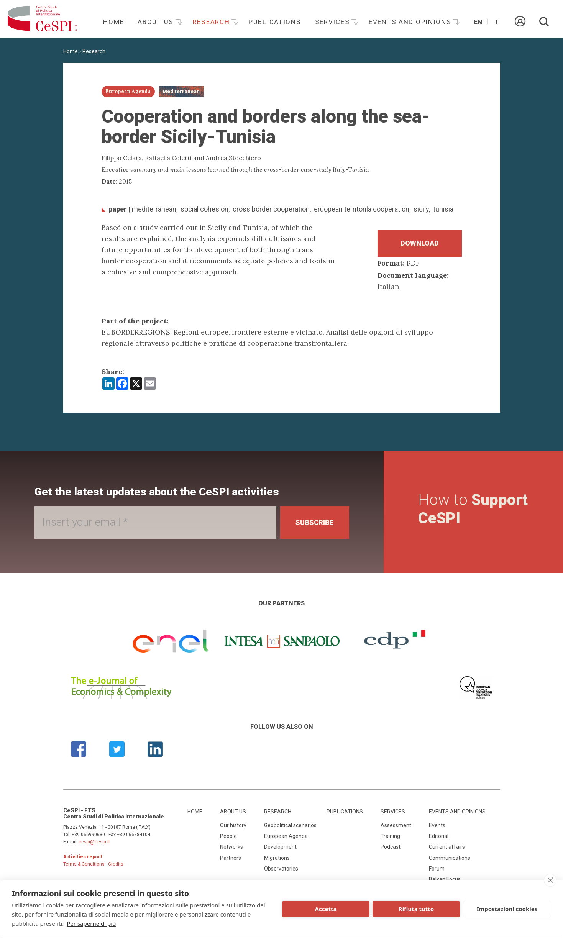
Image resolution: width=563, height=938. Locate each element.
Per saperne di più (91, 923)
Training (390, 836)
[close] (550, 880)
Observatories (281, 869)
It (496, 22)
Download (420, 243)
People (228, 836)
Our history (233, 825)
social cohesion (204, 209)
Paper (117, 209)
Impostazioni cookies (507, 909)
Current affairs (447, 847)
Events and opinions (411, 22)
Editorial (438, 836)
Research (212, 22)
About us (157, 22)
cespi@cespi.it (94, 842)
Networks (231, 847)
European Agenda (286, 836)
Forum (437, 869)
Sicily (421, 209)
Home (113, 22)
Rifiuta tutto (416, 909)
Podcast (391, 847)
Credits (115, 864)
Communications (449, 858)
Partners (230, 858)
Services (333, 22)
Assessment (396, 825)
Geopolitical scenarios (290, 825)
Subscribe (314, 522)
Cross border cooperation (271, 209)
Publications (275, 22)
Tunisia (443, 209)
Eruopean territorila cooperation (361, 209)
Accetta (326, 909)
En (478, 22)
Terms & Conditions (84, 864)
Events (437, 825)
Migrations (277, 858)
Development (280, 847)
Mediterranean (154, 209)
